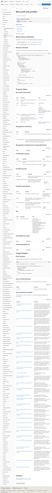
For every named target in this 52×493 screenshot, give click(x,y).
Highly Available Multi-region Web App (22, 467)
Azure (21, 8)
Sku (39, 117)
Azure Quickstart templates (26, 295)
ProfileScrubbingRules (46, 161)
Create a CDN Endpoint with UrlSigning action (24, 326)
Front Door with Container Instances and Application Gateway (23, 447)
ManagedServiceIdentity (42, 99)
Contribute (19, 490)
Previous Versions (9, 490)
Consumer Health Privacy (31, 490)
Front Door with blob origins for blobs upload (24, 440)
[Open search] (47, 1)
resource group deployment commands (34, 42)
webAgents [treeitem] (6, 39)
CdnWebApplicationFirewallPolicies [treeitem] (8, 29)
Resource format (19, 28)
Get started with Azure (46, 4)
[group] (33, 137)
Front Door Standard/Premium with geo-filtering (24, 418)
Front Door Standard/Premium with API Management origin (23, 377)
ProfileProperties (41, 114)
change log (39, 44)
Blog (14, 490)
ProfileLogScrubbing (47, 176)
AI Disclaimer (3, 490)
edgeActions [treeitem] (6, 31)
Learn (17, 8)
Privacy (23, 490)
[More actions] (50, 8)
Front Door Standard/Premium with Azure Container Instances (23, 396)
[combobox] (7, 10)
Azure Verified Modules (25, 281)
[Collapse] (13, 7)
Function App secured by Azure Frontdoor (23, 460)
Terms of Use (39, 490)
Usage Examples (19, 30)
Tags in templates (43, 123)
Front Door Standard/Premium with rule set (23, 427)
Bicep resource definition (21, 26)
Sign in (49, 1)
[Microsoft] (2, 1)
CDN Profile (18, 289)
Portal (40, 4)
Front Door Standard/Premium (21, 372)
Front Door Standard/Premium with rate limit (23, 422)
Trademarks (45, 490)
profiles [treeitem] (5, 35)
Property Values (19, 29)
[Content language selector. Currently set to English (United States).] (6, 488)
